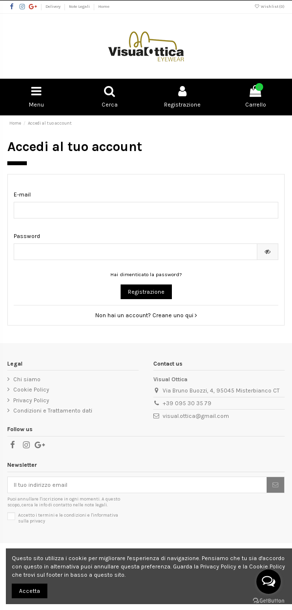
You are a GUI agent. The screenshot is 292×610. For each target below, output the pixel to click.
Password (27, 236)
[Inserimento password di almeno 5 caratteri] (135, 251)
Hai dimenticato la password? (146, 274)
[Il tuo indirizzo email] (137, 485)
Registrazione (146, 291)
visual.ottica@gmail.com (196, 416)
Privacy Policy (31, 400)
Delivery (53, 6)
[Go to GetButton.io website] (268, 600)
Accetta (29, 591)
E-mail (22, 194)
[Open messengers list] (268, 581)
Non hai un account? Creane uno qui (146, 315)
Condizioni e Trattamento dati (52, 410)
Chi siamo (27, 379)
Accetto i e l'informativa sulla (68, 517)
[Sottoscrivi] (275, 485)
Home (103, 6)
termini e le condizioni (62, 515)
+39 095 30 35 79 (187, 403)
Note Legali (80, 6)
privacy (37, 520)
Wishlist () (269, 6)
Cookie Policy (31, 389)
